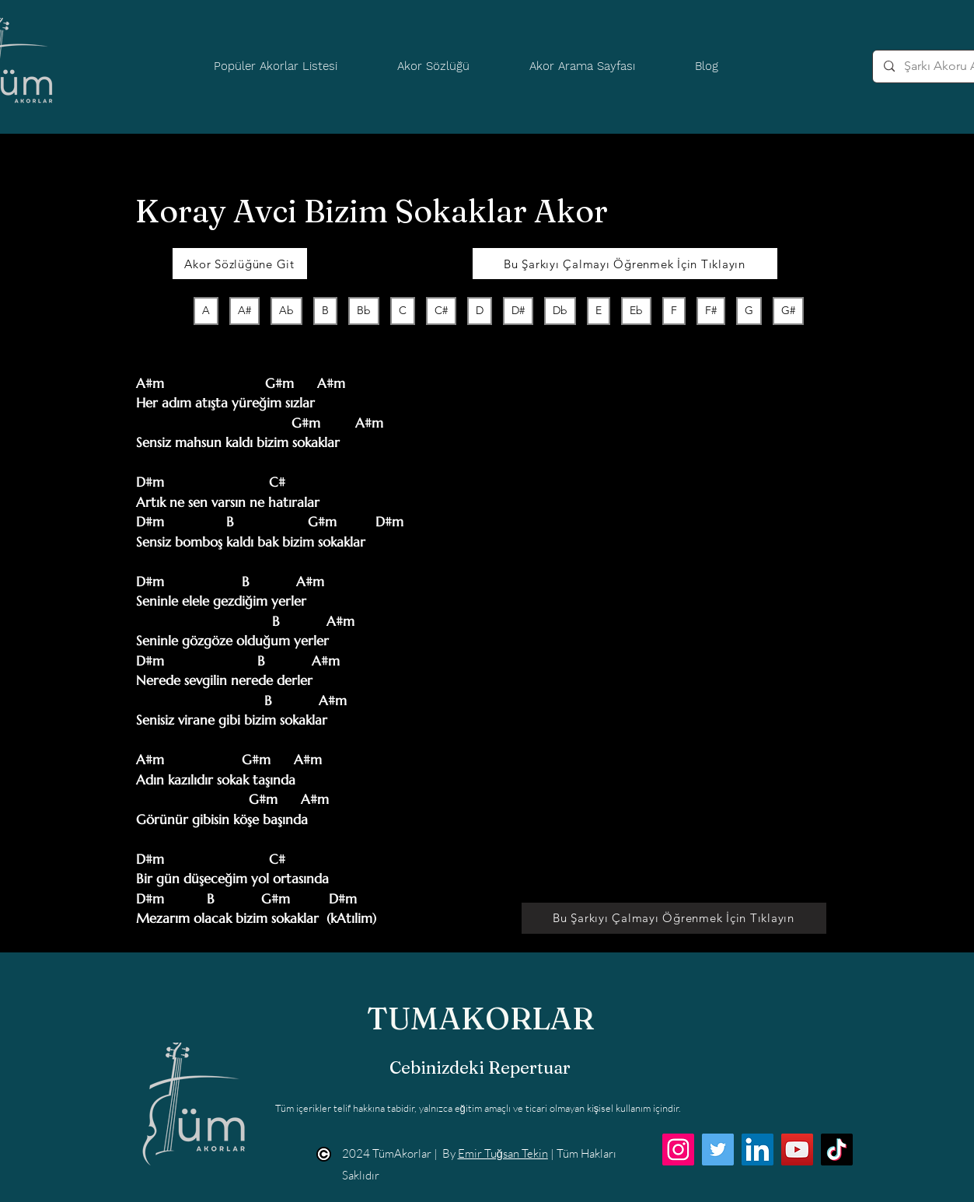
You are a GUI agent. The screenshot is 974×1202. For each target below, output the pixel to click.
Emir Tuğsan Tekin (503, 1153)
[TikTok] (837, 1149)
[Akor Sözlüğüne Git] (240, 263)
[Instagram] (678, 1149)
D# (518, 309)
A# (244, 309)
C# (441, 309)
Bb (363, 309)
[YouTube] (797, 1149)
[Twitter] (718, 1149)
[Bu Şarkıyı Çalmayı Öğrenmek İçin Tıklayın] (625, 263)
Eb (636, 309)
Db (559, 309)
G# (787, 309)
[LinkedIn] (757, 1149)
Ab (286, 309)
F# (710, 309)
